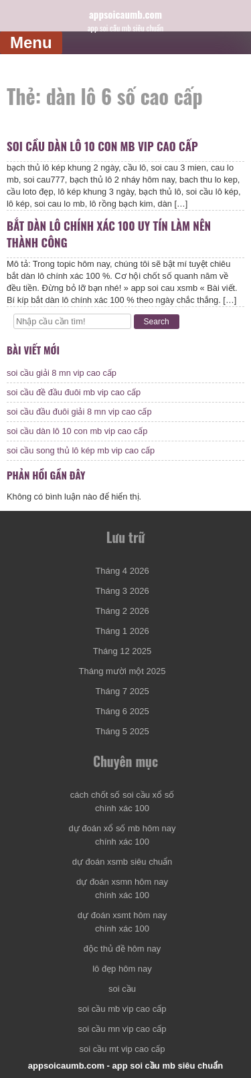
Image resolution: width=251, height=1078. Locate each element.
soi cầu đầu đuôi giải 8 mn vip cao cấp (79, 412)
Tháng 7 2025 (122, 691)
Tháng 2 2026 (122, 611)
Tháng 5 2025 (122, 731)
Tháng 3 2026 (122, 591)
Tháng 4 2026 (122, 571)
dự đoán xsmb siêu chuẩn (122, 862)
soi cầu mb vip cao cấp (122, 1009)
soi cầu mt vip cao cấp (122, 1049)
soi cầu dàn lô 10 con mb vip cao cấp (102, 146)
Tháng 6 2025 (122, 711)
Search (156, 321)
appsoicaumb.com (125, 14)
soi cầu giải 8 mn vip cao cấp (61, 373)
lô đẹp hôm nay (122, 969)
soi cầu (122, 989)
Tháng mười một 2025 (122, 671)
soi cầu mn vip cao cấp (122, 1029)
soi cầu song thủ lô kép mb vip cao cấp (81, 450)
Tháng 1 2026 (122, 631)
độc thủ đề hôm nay (122, 949)
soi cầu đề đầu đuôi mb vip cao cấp (74, 392)
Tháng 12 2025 (122, 651)
